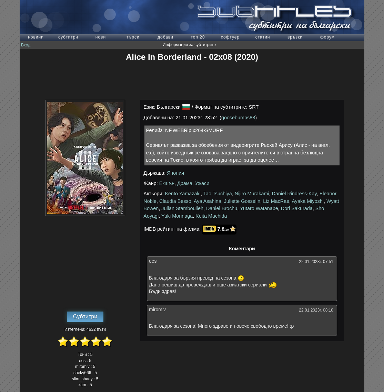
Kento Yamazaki (183, 193)
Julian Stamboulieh (182, 208)
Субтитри (85, 316)
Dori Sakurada (297, 208)
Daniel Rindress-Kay (294, 193)
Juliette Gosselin (242, 201)
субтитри (68, 37)
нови (100, 37)
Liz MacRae (276, 201)
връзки (295, 37)
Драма (184, 183)
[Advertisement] (192, 80)
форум (327, 37)
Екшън (166, 183)
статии (262, 37)
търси (133, 37)
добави (165, 37)
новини (36, 37)
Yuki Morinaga (177, 216)
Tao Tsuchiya (217, 193)
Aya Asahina (207, 201)
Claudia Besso (175, 201)
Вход (25, 45)
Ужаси (202, 183)
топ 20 (198, 37)
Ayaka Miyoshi (308, 201)
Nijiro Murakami (252, 193)
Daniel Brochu (221, 208)
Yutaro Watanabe (259, 208)
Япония (175, 173)
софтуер (230, 37)
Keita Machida (211, 216)
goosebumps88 (238, 117)
